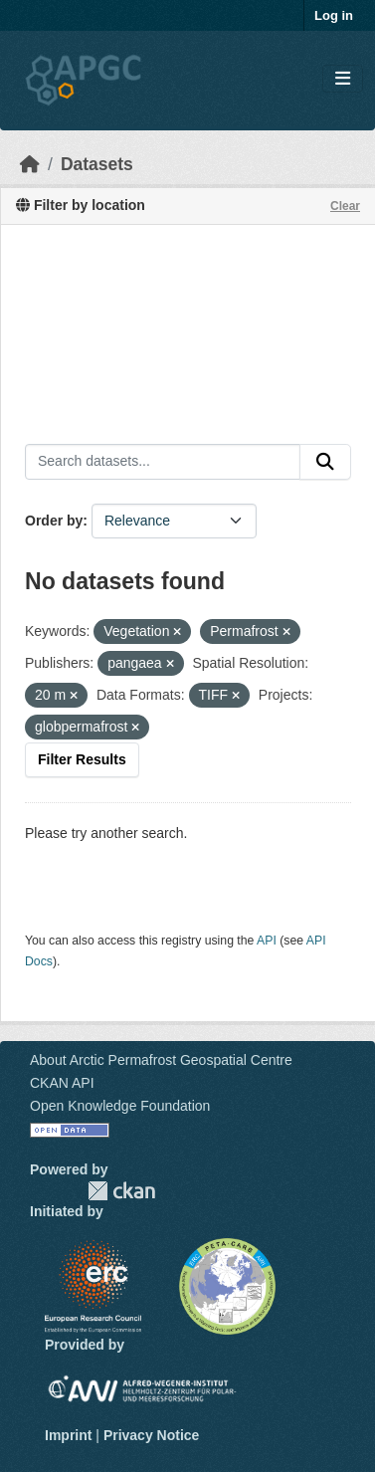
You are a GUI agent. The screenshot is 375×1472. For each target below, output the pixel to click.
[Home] (30, 164)
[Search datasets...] (162, 462)
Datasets (97, 164)
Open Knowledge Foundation (120, 1106)
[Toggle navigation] (342, 79)
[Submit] (325, 462)
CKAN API (62, 1083)
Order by (54, 520)
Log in (333, 15)
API (267, 940)
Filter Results (82, 759)
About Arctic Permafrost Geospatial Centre (161, 1060)
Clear (345, 206)
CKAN (121, 1190)
